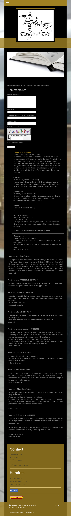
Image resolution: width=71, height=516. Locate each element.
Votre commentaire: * (14, 95)
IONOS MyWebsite (27, 512)
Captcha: (15, 127)
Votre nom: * (11, 110)
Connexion (58, 505)
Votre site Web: (12, 121)
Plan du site (31, 505)
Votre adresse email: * (20, 115)
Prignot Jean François (22, 152)
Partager (13, 490)
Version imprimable (17, 505)
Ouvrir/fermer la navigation (35, 3)
